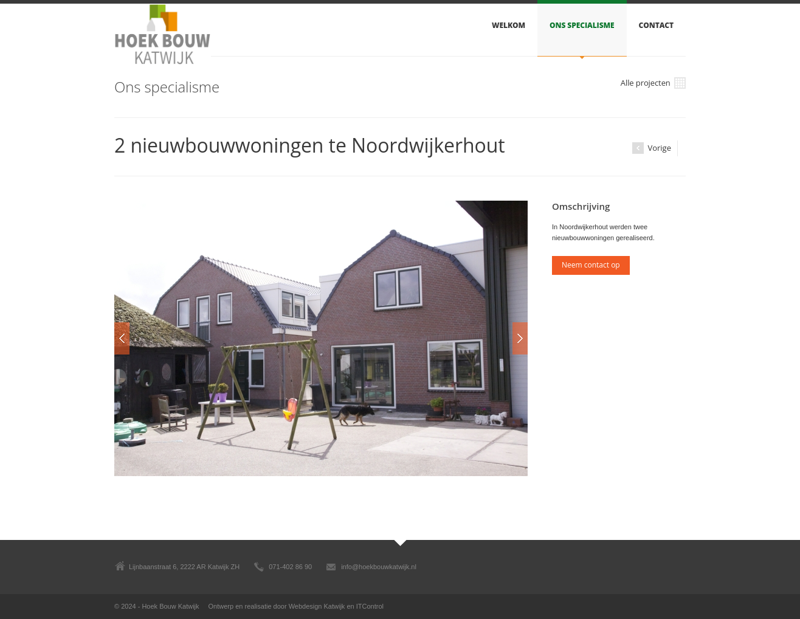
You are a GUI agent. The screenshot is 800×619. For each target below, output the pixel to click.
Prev (121, 338)
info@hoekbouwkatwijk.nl (378, 566)
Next (520, 338)
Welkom (508, 25)
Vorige (651, 148)
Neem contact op (591, 265)
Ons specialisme (582, 25)
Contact (656, 25)
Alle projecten (653, 83)
